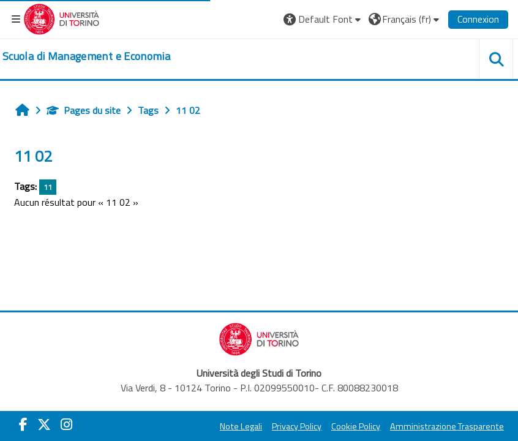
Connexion (478, 19)
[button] (323, 19)
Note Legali (241, 426)
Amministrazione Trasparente (447, 426)
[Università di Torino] (61, 17)
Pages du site (84, 110)
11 (47, 187)
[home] (86, 56)
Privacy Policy (296, 426)
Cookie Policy (355, 426)
